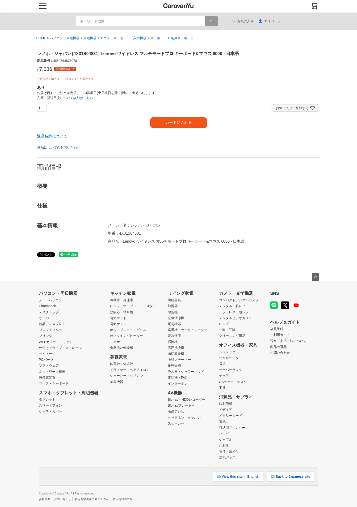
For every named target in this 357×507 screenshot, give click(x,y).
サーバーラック (230, 370)
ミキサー (116, 342)
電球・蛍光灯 (229, 451)
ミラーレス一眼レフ (234, 312)
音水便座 (174, 336)
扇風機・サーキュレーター (187, 330)
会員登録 (276, 329)
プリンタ (45, 336)
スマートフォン (50, 405)
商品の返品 (278, 347)
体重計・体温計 (121, 364)
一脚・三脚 (227, 330)
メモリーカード (230, 415)
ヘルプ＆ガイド (285, 322)
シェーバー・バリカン (126, 376)
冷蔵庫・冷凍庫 (121, 300)
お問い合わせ (280, 353)
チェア (224, 376)
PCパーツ (46, 359)
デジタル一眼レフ (232, 306)
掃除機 (173, 342)
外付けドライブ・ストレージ (60, 348)
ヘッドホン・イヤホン (184, 417)
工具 (222, 388)
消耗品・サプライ (236, 397)
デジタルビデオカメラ (235, 318)
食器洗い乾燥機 (121, 348)
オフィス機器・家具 (238, 345)
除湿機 (173, 312)
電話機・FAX (177, 377)
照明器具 (174, 300)
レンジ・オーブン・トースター (133, 306)
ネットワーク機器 (52, 372)
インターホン (178, 383)
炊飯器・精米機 (121, 312)
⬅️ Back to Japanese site (290, 476)
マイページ (269, 21)
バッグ (224, 433)
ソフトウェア (49, 365)
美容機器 (116, 382)
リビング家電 (180, 293)
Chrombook (47, 306)
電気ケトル (118, 324)
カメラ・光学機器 (236, 293)
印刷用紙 (225, 404)
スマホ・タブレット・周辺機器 (68, 393)
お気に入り (243, 21)
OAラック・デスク (233, 382)
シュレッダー (229, 352)
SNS (274, 293)
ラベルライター (230, 358)
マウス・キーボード (54, 383)
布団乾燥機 (176, 354)
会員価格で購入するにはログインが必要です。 (67, 79)
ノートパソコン (50, 300)
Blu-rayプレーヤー (181, 405)
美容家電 (118, 357)
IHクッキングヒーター (126, 336)
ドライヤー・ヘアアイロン (130, 370)
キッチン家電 (122, 293)
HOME (41, 38)
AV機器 (175, 393)
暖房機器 (174, 324)
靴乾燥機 (174, 365)
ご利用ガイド (280, 335)
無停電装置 (47, 377)
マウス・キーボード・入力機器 (123, 38)
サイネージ (47, 354)
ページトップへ (315, 277)
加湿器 (173, 306)
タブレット (47, 399)
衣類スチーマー (179, 359)
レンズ (224, 324)
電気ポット (118, 318)
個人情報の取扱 (123, 499)
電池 (222, 421)
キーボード (158, 38)
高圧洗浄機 (176, 348)
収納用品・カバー (232, 428)
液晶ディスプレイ (52, 324)
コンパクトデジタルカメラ (239, 300)
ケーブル (225, 439)
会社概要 (44, 499)
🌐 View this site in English (238, 476)
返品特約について (52, 136)
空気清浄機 (176, 318)
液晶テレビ (176, 411)
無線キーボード (182, 38)
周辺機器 (90, 38)
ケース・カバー (50, 411)
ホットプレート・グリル (128, 330)
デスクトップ (49, 312)
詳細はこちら (83, 98)
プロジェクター (50, 330)
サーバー (45, 318)
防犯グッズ (227, 457)
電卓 (222, 364)
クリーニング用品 (232, 336)
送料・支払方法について (288, 341)
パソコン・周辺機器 (65, 38)
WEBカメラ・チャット (56, 342)
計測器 (224, 445)
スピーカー (176, 423)
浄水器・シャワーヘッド (186, 372)
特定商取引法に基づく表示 (92, 499)
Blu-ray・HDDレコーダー (186, 399)
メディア (225, 410)
